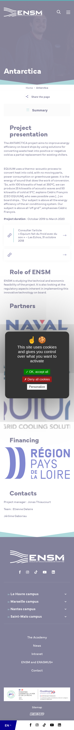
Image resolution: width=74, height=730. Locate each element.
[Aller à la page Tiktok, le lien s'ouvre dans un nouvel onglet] (44, 725)
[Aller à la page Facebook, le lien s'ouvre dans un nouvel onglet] (30, 725)
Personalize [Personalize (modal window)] (37, 387)
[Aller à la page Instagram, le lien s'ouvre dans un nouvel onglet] (37, 725)
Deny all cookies (37, 379)
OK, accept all (37, 371)
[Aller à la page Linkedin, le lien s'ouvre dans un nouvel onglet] (59, 725)
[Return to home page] (23, 17)
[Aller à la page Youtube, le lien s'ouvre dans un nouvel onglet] (52, 725)
